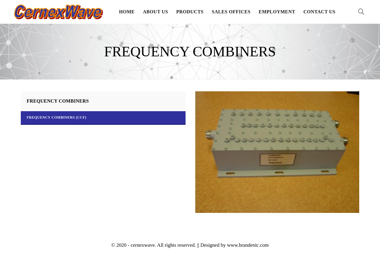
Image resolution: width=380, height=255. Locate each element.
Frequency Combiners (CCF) (56, 117)
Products (190, 11)
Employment (277, 11)
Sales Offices (231, 11)
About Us (155, 11)
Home (127, 11)
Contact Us (319, 11)
